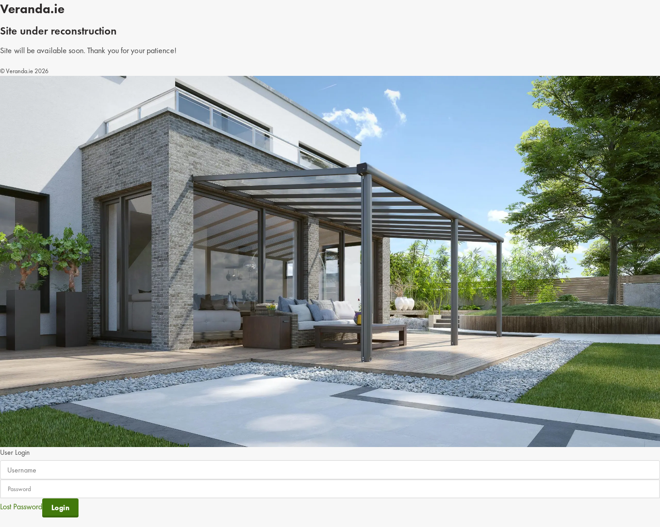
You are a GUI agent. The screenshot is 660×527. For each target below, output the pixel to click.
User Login (15, 452)
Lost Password (21, 506)
